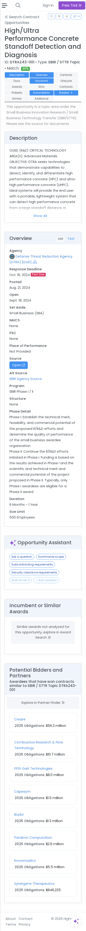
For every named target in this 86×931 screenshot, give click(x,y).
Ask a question (21, 557)
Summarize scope (51, 557)
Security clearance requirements (34, 572)
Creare (19, 719)
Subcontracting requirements (32, 564)
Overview (41, 75)
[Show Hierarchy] (35, 262)
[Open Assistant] (76, 921)
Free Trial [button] (72, 5)
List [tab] (60, 238)
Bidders (66, 93)
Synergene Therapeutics (34, 883)
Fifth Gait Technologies (33, 768)
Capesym (22, 791)
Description (16, 75)
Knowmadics (25, 860)
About (11, 918)
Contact (26, 918)
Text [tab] (71, 238)
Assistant (41, 81)
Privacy (25, 924)
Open (18, 365)
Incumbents (41, 93)
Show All (40, 216)
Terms (11, 924)
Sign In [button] (48, 5)
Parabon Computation (33, 837)
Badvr (19, 814)
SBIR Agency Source (25, 379)
